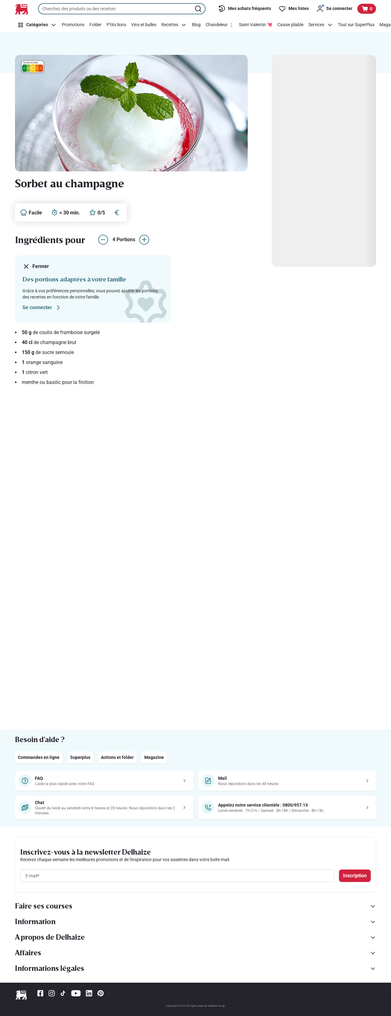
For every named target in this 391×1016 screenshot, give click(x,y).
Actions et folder (117, 757)
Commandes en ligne (39, 757)
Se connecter (42, 307)
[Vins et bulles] (144, 25)
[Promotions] (73, 25)
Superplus (80, 757)
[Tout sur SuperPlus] (356, 25)
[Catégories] (37, 25)
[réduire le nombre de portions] (103, 240)
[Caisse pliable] (290, 25)
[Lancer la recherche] (199, 9)
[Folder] (95, 25)
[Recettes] (174, 25)
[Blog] (196, 25)
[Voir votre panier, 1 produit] (366, 9)
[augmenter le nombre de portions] (144, 240)
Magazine (154, 757)
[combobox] (122, 9)
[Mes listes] (293, 8)
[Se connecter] (334, 8)
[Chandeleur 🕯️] (219, 25)
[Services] (321, 25)
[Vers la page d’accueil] (21, 9)
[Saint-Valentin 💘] (255, 25)
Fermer (35, 266)
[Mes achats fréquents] (245, 8)
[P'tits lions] (116, 25)
